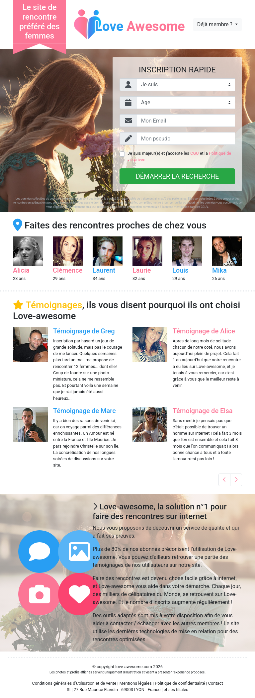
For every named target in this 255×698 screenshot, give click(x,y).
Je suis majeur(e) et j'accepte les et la (179, 156)
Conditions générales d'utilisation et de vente (74, 683)
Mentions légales (136, 683)
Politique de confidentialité (180, 683)
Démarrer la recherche (177, 176)
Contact (215, 683)
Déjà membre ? (215, 24)
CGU (194, 153)
